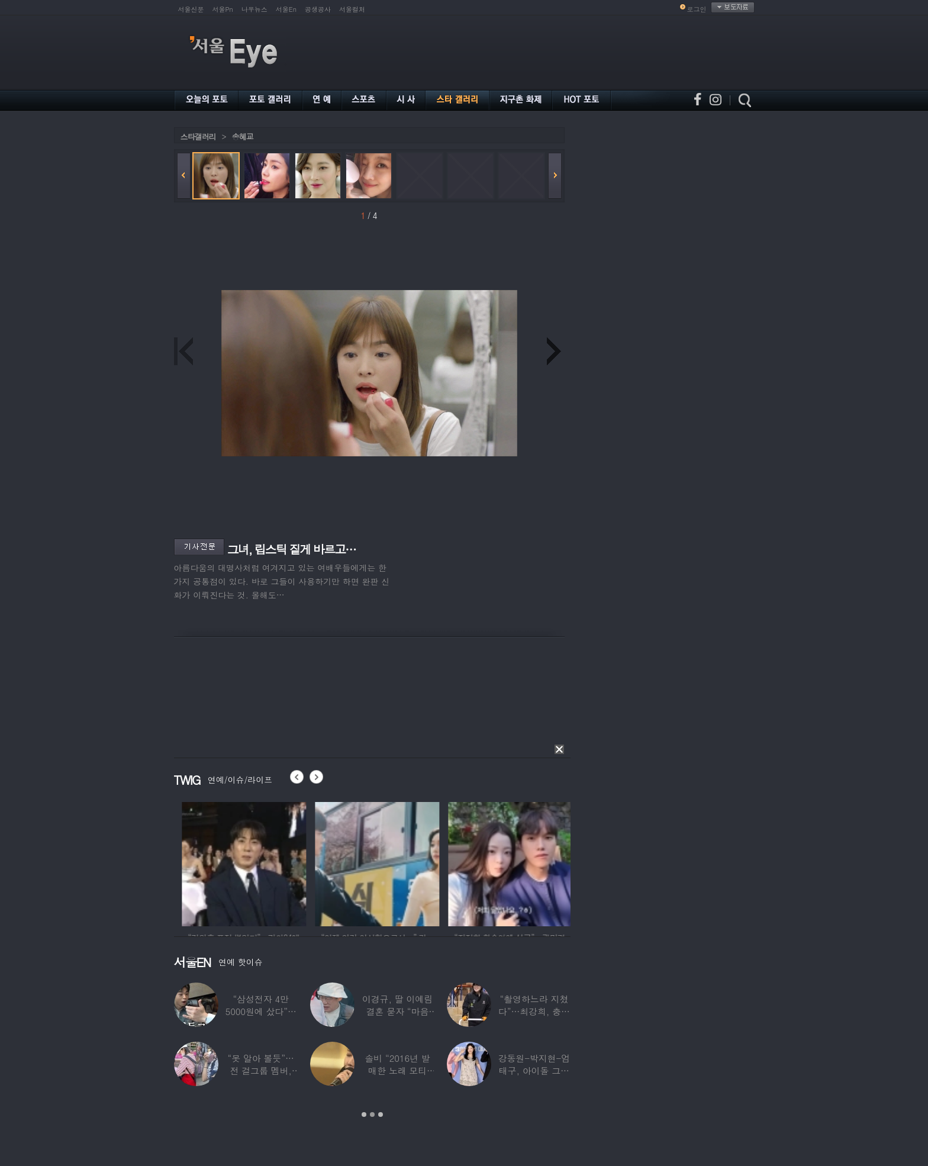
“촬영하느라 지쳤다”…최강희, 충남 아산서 (533, 1011)
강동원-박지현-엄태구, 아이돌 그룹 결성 (533, 1070)
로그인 (697, 9)
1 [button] (364, 1114)
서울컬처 (352, 9)
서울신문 (191, 9)
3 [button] (380, 1114)
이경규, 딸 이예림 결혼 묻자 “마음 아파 (397, 1011)
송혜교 (242, 136)
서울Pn (222, 9)
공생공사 (318, 9)
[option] (285, 862)
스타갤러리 (198, 136)
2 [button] (372, 1114)
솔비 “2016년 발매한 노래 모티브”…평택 (397, 1070)
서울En (286, 9)
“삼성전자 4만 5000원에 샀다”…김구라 (260, 1011)
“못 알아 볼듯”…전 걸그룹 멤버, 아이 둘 (260, 1070)
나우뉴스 (254, 9)
